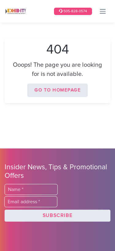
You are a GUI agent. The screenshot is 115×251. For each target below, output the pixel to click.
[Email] (30, 201)
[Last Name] (31, 189)
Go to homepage (57, 90)
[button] (57, 216)
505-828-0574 (73, 11)
